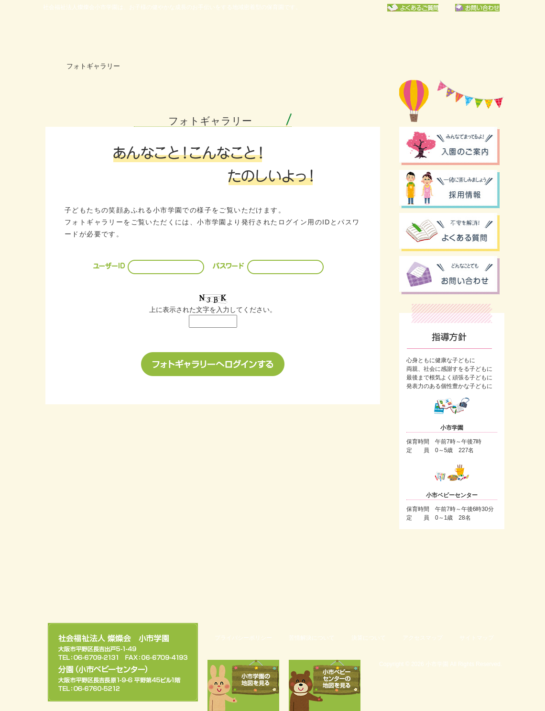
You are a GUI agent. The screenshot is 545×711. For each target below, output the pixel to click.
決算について (368, 637)
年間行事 (241, 35)
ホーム (49, 66)
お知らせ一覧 (390, 35)
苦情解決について (312, 637)
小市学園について (166, 35)
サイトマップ (476, 637)
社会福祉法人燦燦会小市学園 (86, 35)
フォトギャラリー (464, 35)
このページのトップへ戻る (454, 589)
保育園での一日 (315, 35)
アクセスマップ (423, 637)
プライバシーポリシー (243, 637)
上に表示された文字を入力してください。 (212, 309)
